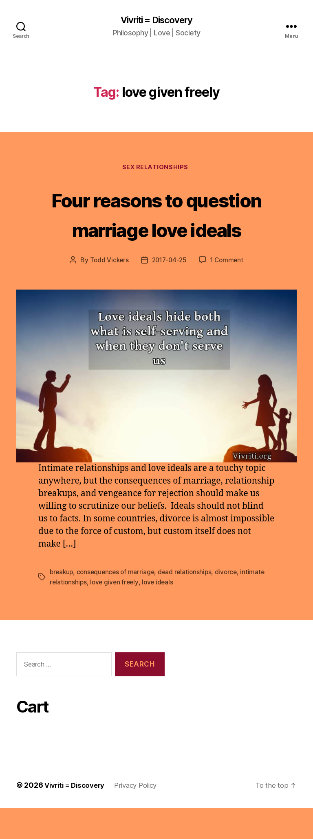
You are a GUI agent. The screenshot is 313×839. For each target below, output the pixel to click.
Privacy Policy (143, 816)
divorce (231, 603)
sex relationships (156, 169)
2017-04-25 (168, 292)
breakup (62, 603)
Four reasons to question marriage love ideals (156, 230)
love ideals (161, 613)
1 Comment (228, 292)
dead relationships (189, 603)
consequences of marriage (118, 603)
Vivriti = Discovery (156, 20)
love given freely (116, 613)
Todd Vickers (107, 292)
